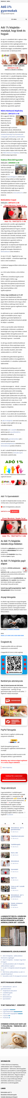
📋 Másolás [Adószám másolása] (15, 511)
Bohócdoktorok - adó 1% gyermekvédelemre (17, 896)
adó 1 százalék (12, 430)
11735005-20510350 (13, 629)
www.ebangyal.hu (12, 177)
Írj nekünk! (10, 814)
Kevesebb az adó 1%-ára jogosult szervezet (15, 976)
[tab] (5, 823)
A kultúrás (6, 1017)
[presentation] (5, 823)
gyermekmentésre (13, 439)
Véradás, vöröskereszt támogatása (16, 904)
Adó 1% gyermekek (9, 9)
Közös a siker (14, 853)
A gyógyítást (9, 1009)
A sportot (6, 1015)
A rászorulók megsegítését (13, 1013)
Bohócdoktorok (5, 251)
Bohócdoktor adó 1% (6, 1092)
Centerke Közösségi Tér (7, 134)
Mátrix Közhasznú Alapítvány (11, 153)
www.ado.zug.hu (18, 453)
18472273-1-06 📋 (14, 68)
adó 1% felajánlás (7, 420)
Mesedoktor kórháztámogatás (9, 1094)
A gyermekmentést (12, 1011)
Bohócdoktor (21, 137)
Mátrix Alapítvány (7, 767)
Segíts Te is (14, 878)
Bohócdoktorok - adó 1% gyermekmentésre (17, 828)
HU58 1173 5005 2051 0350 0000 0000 (12, 635)
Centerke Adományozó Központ (9, 1097)
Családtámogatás (15, 844)
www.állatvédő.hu (15, 432)
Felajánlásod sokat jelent (17, 836)
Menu (14, 19)
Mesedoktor (12, 137)
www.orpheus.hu (18, 193)
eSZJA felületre (11, 550)
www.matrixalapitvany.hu (8, 443)
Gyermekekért (14, 869)
